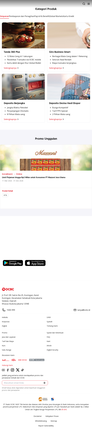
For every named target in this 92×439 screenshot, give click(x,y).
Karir (48, 341)
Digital (4, 326)
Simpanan (4, 16)
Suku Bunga (6, 350)
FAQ (48, 337)
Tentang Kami (52, 326)
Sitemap (54, 421)
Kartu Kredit (68, 16)
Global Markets (56, 16)
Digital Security (52, 350)
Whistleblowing (41, 421)
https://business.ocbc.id (14, 257)
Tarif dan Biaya (8, 341)
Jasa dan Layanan (9, 337)
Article (49, 345)
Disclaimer (38, 416)
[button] (44, 382)
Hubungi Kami (7, 365)
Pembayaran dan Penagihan (21, 16)
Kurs (3, 345)
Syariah (49, 321)
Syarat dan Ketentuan (55, 333)
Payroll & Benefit (41, 16)
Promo (4, 333)
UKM (49, 317)
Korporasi (5, 321)
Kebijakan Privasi (52, 416)
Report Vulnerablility (46, 426)
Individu (5, 317)
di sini (64, 409)
